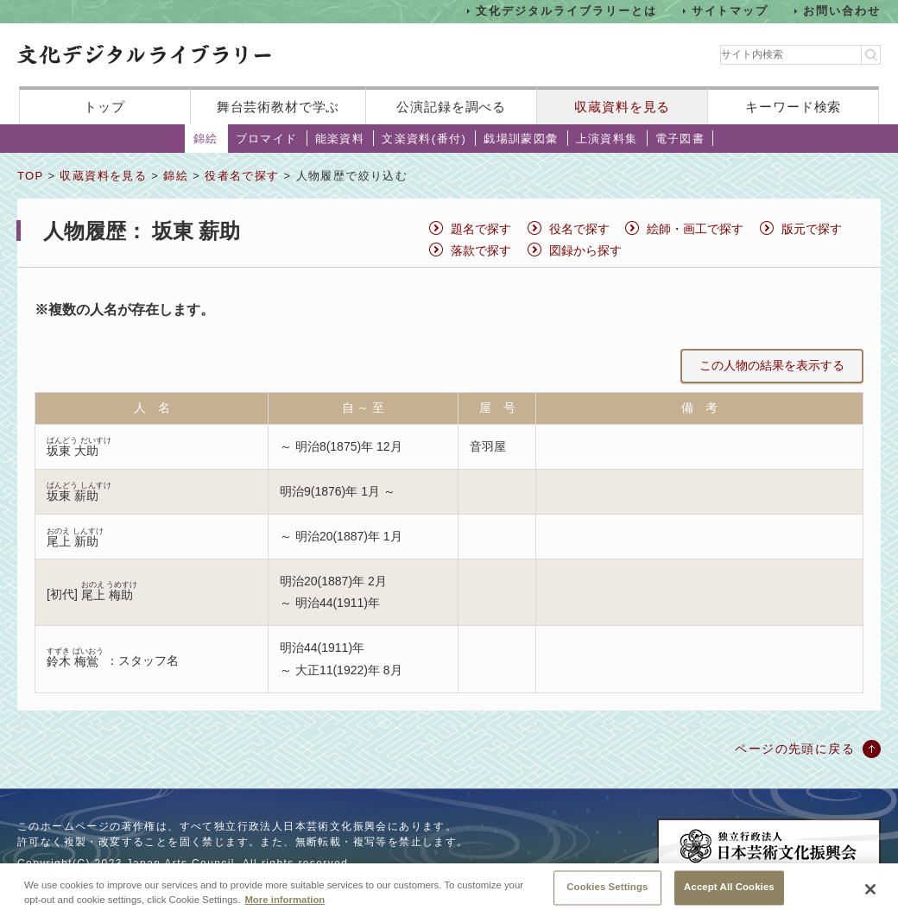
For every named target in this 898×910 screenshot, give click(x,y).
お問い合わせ (842, 10)
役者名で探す (242, 175)
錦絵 (205, 138)
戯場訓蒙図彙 (521, 138)
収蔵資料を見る (622, 106)
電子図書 (680, 138)
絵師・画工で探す (695, 229)
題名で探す (481, 229)
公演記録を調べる (451, 106)
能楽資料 (340, 138)
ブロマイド (267, 138)
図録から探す (585, 250)
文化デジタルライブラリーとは (566, 10)
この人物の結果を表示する (771, 365)
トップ (104, 106)
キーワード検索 (793, 106)
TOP (30, 175)
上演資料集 (607, 138)
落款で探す (481, 250)
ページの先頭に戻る (795, 748)
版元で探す (811, 229)
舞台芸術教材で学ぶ (278, 106)
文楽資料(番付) (424, 138)
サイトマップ (730, 10)
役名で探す (579, 229)
